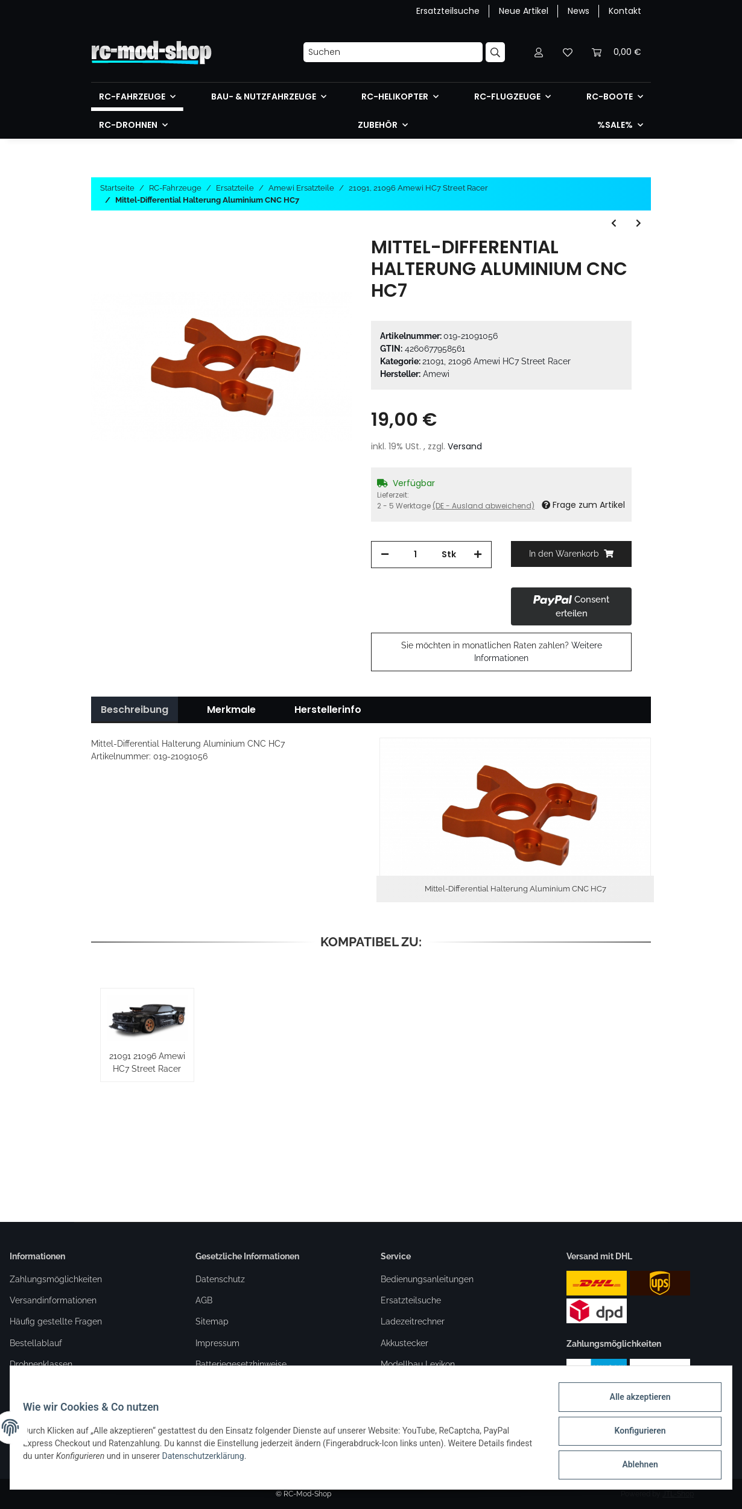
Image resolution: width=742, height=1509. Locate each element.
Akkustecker (404, 1343)
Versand (465, 446)
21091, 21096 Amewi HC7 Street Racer (496, 361)
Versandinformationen (53, 1300)
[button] (538, 52)
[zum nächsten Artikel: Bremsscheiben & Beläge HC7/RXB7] (638, 223)
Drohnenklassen (41, 1364)
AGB (203, 1300)
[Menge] (415, 555)
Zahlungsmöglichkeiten (56, 1279)
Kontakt (625, 11)
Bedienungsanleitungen (427, 1279)
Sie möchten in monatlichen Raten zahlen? (501, 652)
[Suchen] (393, 52)
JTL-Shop (678, 1494)
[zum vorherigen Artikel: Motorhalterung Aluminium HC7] (613, 223)
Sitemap (212, 1321)
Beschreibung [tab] (134, 710)
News (578, 11)
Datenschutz (220, 1279)
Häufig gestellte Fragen (56, 1321)
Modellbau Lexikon (418, 1364)
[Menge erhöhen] (478, 555)
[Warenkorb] (616, 52)
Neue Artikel (523, 11)
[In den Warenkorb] (571, 554)
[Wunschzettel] (567, 52)
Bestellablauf (36, 1343)
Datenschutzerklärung (238, 1460)
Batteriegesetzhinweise (241, 1364)
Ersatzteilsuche (448, 11)
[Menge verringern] (385, 555)
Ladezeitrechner (413, 1321)
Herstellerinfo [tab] (327, 710)
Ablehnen (633, 1466)
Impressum (217, 1343)
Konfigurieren (633, 1435)
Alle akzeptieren (633, 1403)
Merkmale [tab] (231, 710)
